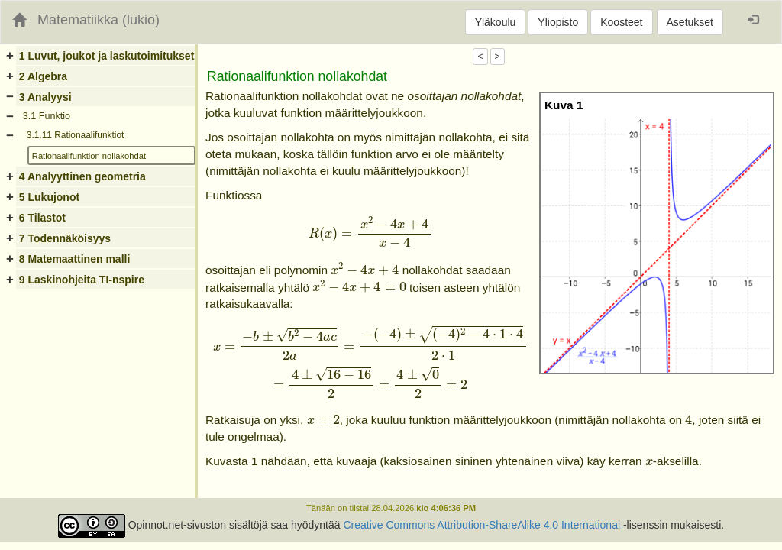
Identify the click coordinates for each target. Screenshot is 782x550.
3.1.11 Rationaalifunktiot (75, 135)
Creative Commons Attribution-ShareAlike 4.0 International (481, 525)
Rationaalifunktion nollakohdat (89, 155)
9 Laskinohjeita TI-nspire (81, 279)
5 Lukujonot (49, 197)
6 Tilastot (42, 218)
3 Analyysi (45, 97)
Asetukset (690, 22)
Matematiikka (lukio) (98, 20)
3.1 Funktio (46, 116)
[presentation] (370, 232)
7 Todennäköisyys (65, 238)
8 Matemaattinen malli (75, 259)
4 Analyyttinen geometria (82, 176)
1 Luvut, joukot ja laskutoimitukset (106, 56)
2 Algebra (43, 76)
